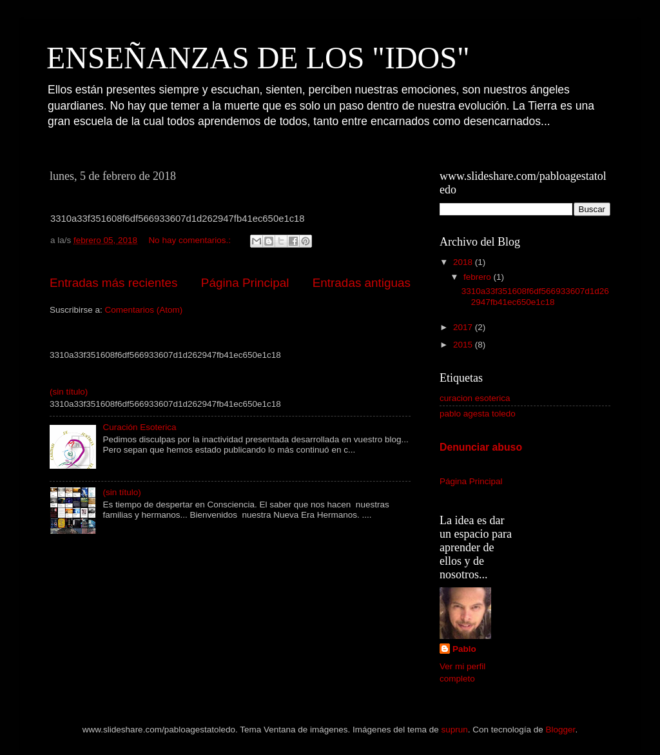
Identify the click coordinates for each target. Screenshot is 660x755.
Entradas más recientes (113, 282)
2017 (464, 327)
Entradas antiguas (362, 282)
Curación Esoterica (139, 427)
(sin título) (69, 392)
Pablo (464, 649)
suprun (454, 729)
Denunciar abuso (481, 447)
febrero (478, 277)
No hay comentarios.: (190, 240)
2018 (464, 262)
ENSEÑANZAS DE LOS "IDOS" (258, 58)
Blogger (561, 729)
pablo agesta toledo (478, 413)
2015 (464, 344)
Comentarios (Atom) (144, 310)
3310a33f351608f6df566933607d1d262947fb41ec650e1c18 (535, 296)
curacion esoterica (475, 398)
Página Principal (245, 282)
